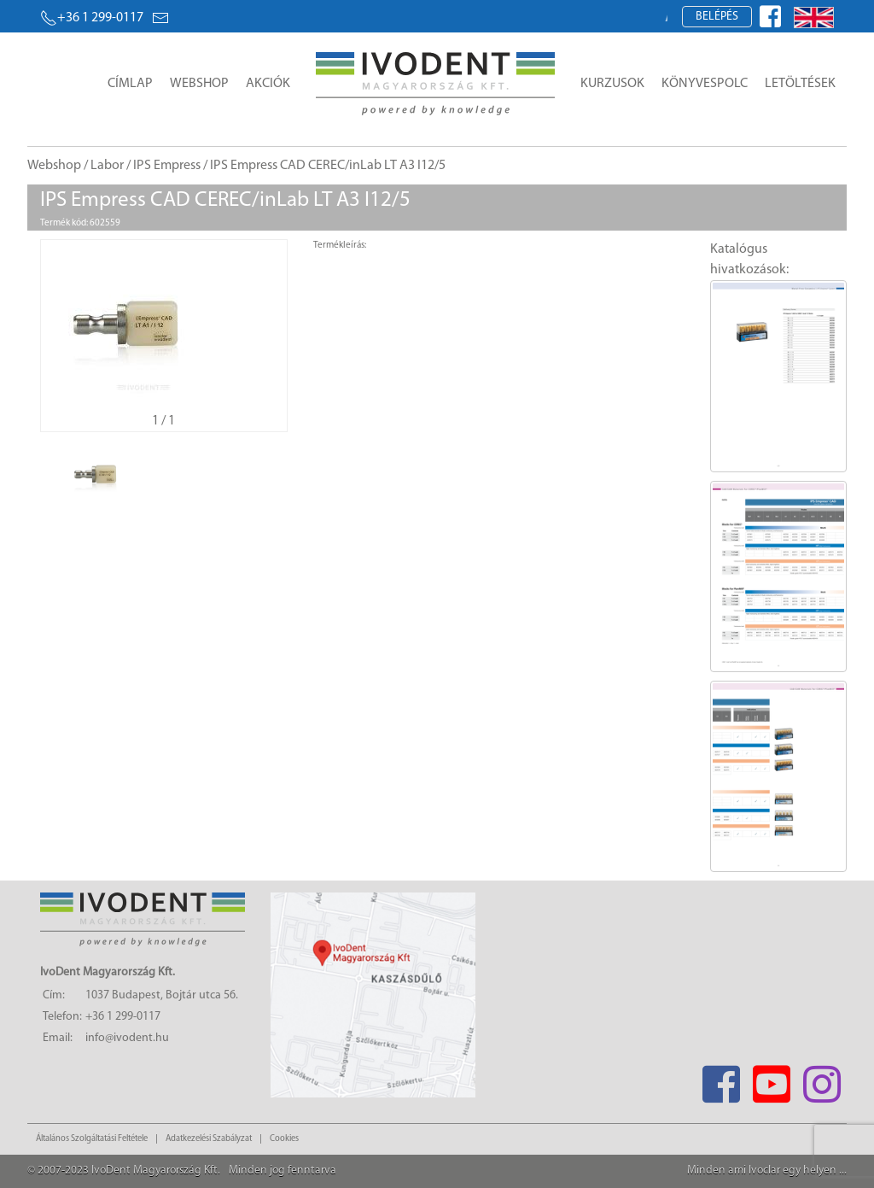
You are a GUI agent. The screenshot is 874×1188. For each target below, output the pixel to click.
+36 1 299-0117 (91, 18)
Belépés (717, 16)
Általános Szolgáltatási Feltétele (92, 1139)
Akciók (268, 84)
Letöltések (800, 84)
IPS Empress (167, 166)
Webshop (199, 84)
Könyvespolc (704, 84)
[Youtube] (771, 1079)
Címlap (130, 84)
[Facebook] (721, 1079)
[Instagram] (821, 1079)
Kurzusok (612, 84)
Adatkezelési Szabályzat (209, 1139)
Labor (107, 166)
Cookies (284, 1139)
